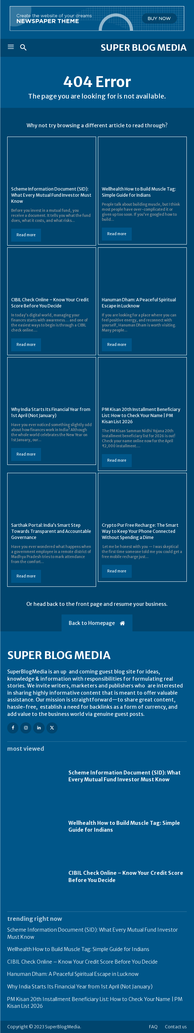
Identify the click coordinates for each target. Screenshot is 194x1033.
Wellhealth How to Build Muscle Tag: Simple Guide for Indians (139, 192)
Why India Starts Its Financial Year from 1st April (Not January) (50, 412)
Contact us (176, 1026)
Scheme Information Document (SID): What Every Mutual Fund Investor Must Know (51, 195)
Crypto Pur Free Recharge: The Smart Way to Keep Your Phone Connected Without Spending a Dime (140, 531)
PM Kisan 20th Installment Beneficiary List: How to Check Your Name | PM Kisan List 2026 (141, 415)
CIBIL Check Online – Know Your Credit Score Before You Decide (50, 302)
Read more (26, 235)
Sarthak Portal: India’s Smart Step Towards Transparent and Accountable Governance (51, 531)
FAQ (153, 1026)
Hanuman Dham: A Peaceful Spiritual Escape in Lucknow (139, 302)
